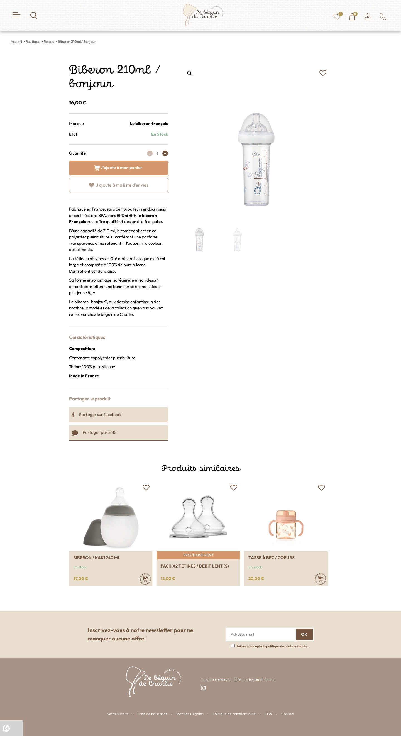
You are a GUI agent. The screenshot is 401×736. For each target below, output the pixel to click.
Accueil (16, 41)
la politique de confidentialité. (286, 646)
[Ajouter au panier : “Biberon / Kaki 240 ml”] (145, 579)
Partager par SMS (94, 432)
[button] (323, 73)
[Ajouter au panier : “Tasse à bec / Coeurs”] (320, 579)
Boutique (33, 41)
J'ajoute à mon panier (118, 167)
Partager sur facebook (96, 414)
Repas (49, 41)
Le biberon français (149, 123)
